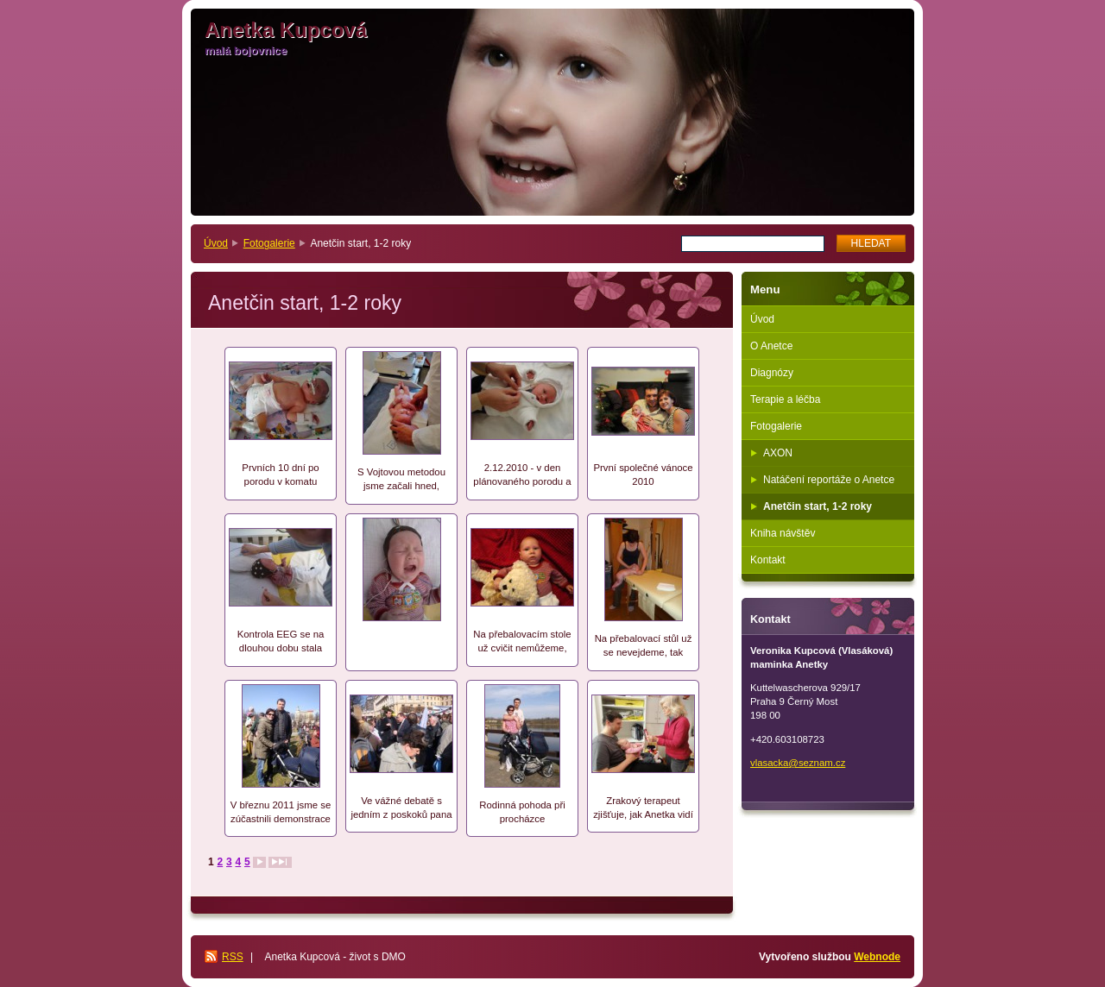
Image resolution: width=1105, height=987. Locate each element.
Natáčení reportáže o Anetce (828, 480)
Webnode (877, 957)
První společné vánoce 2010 (642, 474)
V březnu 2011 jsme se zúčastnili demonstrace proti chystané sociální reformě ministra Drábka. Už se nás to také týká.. (281, 813)
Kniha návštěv (782, 533)
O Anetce (771, 346)
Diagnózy (771, 373)
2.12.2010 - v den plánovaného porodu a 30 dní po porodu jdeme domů (522, 475)
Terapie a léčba (785, 399)
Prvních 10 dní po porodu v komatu (280, 474)
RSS (232, 957)
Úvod (216, 243)
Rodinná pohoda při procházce (522, 812)
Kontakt (768, 560)
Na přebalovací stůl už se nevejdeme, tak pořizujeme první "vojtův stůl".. (643, 646)
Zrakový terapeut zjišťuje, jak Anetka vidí (643, 807)
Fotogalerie (269, 243)
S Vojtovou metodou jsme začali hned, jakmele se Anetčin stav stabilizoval (401, 480)
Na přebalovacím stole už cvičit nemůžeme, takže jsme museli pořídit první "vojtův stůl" (522, 642)
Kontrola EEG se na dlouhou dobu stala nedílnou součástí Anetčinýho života (281, 642)
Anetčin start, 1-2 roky (817, 506)
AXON (777, 453)
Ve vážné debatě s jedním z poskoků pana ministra (400, 808)
